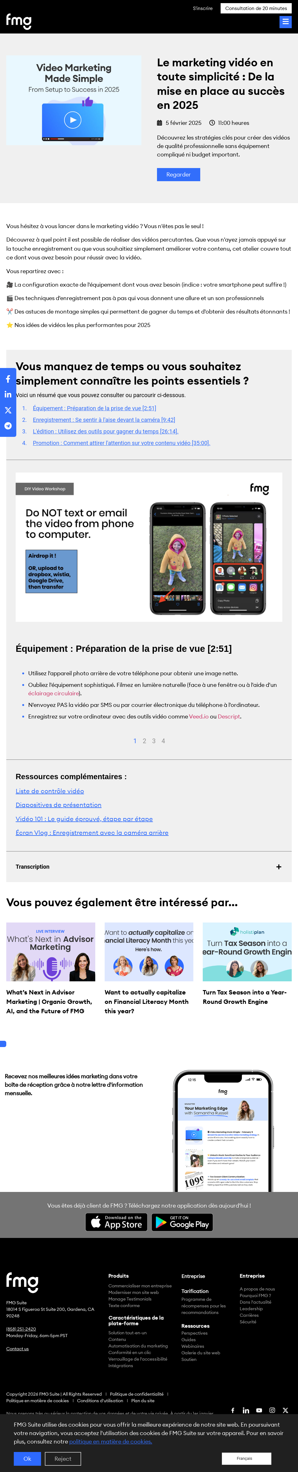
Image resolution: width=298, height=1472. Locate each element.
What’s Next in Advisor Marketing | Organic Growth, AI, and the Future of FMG (49, 1001)
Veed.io (199, 716)
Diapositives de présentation (59, 805)
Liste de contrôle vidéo (50, 791)
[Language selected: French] (246, 1459)
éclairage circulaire (53, 693)
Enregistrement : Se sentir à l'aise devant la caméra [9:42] (104, 420)
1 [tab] (135, 741)
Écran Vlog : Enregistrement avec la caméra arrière (92, 832)
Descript (229, 716)
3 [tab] (154, 741)
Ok (27, 1458)
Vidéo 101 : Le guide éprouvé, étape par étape (84, 819)
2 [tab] (144, 741)
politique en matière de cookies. (110, 1441)
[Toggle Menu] (286, 22)
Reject (63, 1458)
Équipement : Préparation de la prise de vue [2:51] (94, 408)
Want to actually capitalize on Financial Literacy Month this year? (147, 1001)
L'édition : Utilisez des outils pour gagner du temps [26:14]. (106, 431)
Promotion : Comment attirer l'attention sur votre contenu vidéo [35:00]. (121, 443)
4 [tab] (163, 741)
